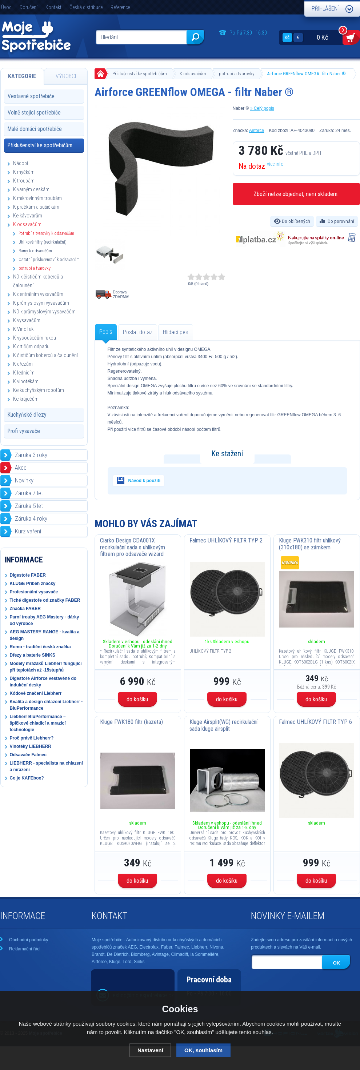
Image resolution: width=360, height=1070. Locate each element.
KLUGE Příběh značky (33, 583)
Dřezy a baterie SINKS (32, 655)
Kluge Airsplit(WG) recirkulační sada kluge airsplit (223, 725)
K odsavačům (193, 73)
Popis (105, 331)
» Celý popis (262, 108)
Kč (287, 37)
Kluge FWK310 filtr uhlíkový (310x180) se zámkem (310, 544)
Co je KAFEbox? (27, 778)
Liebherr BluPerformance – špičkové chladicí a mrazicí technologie (38, 723)
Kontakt (53, 7)
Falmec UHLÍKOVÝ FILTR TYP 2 (226, 540)
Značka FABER (25, 608)
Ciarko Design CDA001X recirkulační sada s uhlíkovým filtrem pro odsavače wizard (132, 547)
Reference (120, 7)
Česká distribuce (86, 7)
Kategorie (22, 76)
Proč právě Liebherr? (32, 738)
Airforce (256, 130)
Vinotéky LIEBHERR (30, 746)
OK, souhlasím (203, 1050)
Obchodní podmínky (28, 939)
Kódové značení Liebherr (36, 693)
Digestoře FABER (28, 575)
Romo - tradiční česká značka (40, 646)
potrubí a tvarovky (236, 73)
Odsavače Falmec (28, 754)
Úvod (6, 7)
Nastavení (150, 1050)
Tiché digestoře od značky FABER (45, 600)
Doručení (28, 7)
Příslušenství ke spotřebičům (139, 73)
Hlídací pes (175, 332)
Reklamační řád (24, 948)
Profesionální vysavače (34, 591)
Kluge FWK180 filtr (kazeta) (131, 721)
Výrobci (66, 76)
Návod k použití (144, 480)
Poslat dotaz (137, 332)
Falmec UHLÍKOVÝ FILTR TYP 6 (315, 721)
